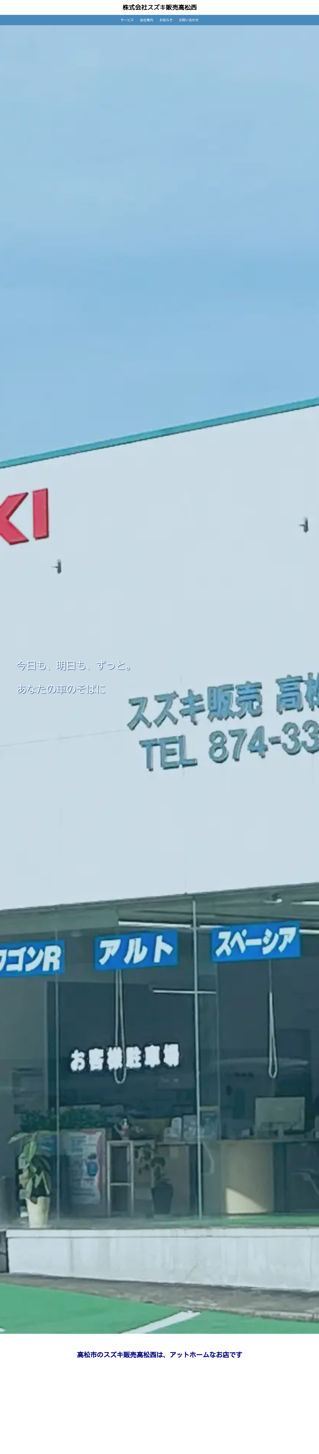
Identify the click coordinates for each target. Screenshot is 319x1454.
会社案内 (146, 20)
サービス (127, 20)
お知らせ (166, 20)
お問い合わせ (189, 20)
